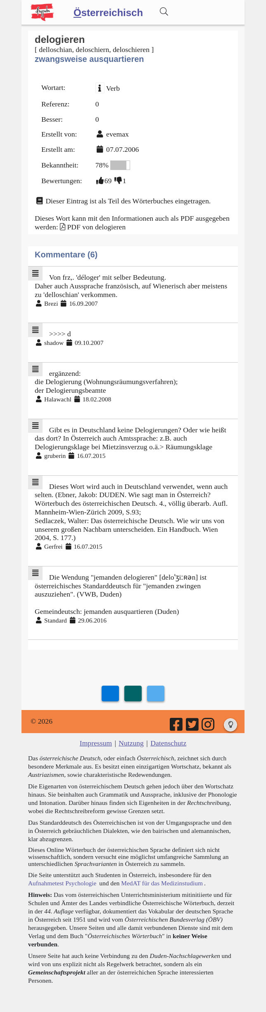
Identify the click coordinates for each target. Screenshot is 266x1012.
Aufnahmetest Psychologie (62, 883)
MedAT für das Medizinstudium (162, 883)
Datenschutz (168, 743)
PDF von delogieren (96, 227)
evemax (117, 134)
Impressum (96, 743)
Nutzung (131, 743)
